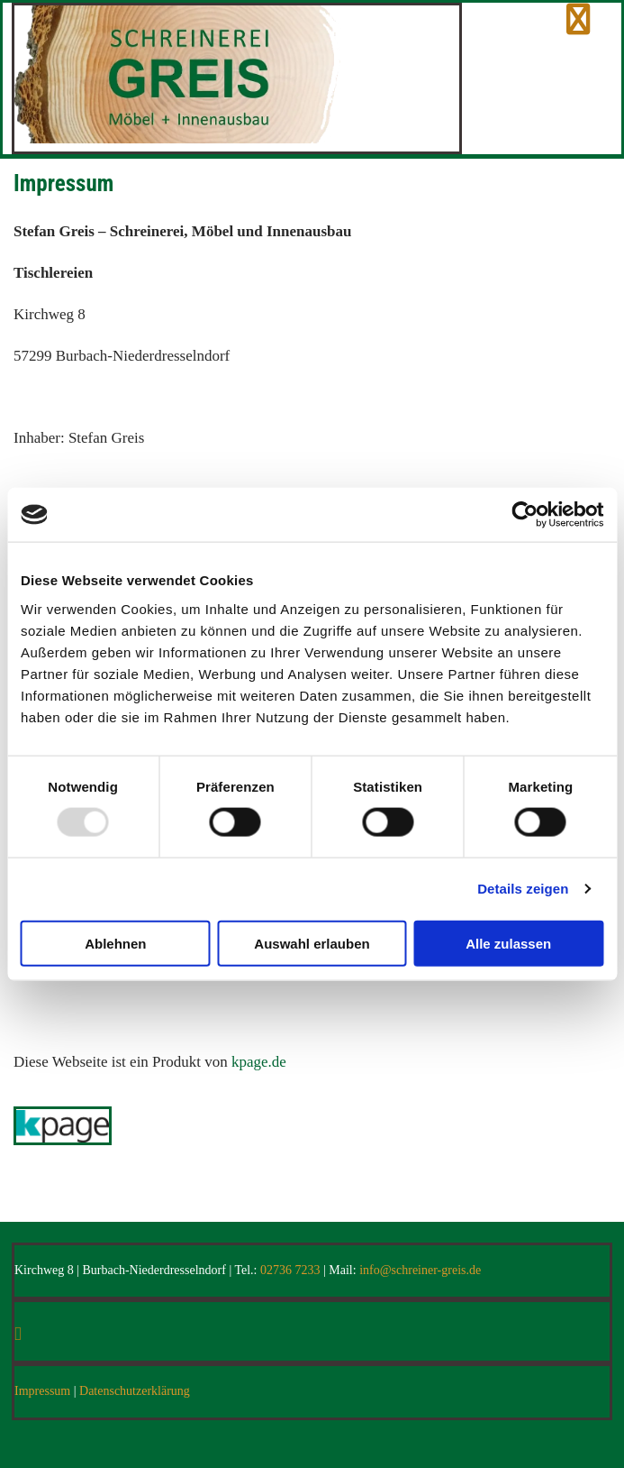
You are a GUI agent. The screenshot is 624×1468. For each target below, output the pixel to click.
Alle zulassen (508, 942)
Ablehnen (115, 942)
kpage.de (258, 1061)
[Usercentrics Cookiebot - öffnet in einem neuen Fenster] (524, 514)
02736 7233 (290, 1270)
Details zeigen (522, 888)
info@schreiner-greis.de (420, 1270)
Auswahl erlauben (311, 942)
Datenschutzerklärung (134, 1391)
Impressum (42, 1391)
